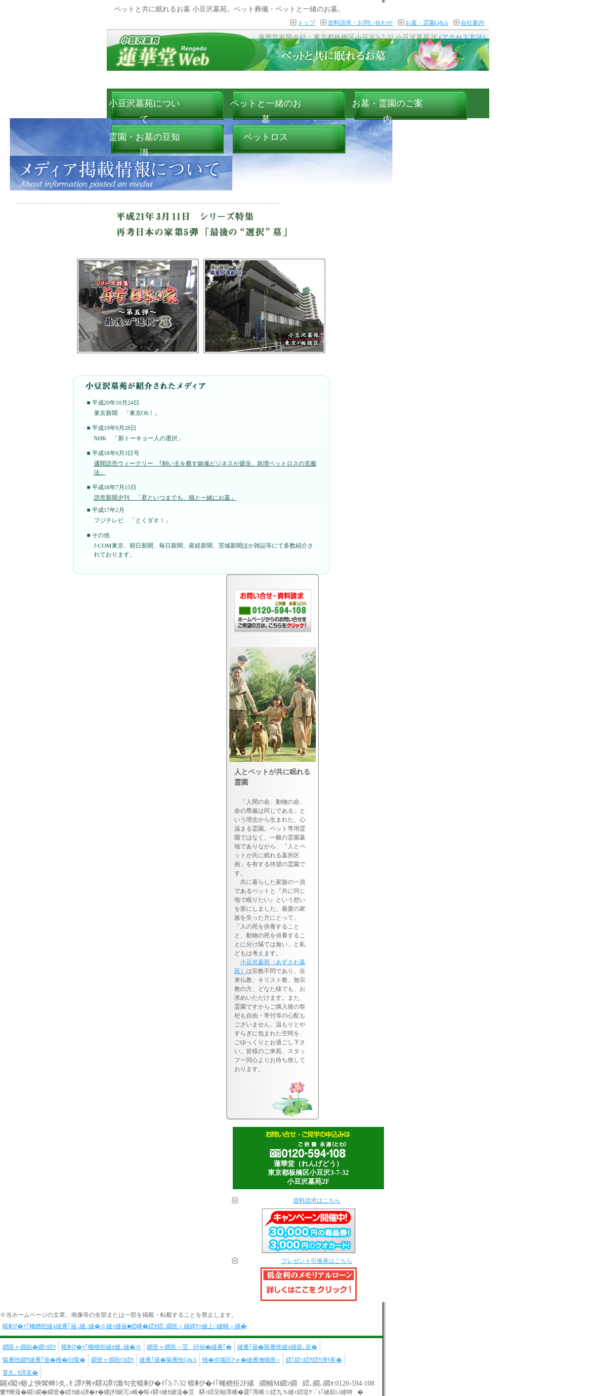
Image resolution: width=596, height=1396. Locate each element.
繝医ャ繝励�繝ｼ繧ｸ (29, 1347)
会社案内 (472, 22)
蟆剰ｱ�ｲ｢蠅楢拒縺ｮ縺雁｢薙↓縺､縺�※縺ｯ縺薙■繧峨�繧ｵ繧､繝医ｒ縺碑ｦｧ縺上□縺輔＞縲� (124, 1326)
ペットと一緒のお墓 (265, 111)
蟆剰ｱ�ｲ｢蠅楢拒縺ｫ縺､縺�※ (101, 1347)
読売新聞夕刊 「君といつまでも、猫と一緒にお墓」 (165, 497)
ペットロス (266, 137)
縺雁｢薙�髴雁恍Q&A (168, 1359)
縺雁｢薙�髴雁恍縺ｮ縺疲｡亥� (277, 1347)
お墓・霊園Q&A (426, 22)
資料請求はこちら (317, 1200)
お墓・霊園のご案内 (387, 111)
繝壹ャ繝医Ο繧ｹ (112, 1359)
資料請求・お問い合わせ (360, 22)
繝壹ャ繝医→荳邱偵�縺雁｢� (189, 1347)
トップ (306, 22)
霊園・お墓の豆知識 (144, 145)
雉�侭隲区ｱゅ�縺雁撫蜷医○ (241, 1359)
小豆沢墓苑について (144, 111)
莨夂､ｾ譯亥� (20, 1372)
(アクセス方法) (462, 37)
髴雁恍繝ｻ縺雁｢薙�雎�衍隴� (43, 1359)
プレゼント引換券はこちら (316, 1260)
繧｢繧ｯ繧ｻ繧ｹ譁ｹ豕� (314, 1359)
